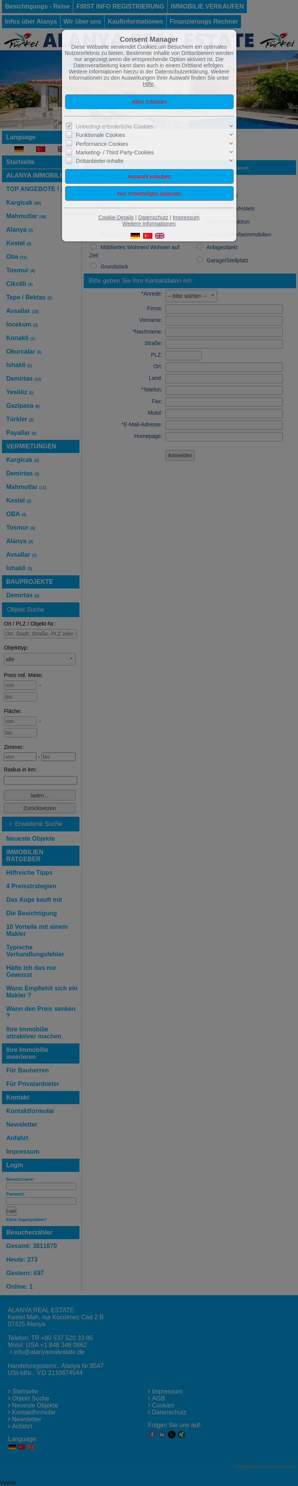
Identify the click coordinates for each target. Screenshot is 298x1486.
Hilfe (148, 84)
